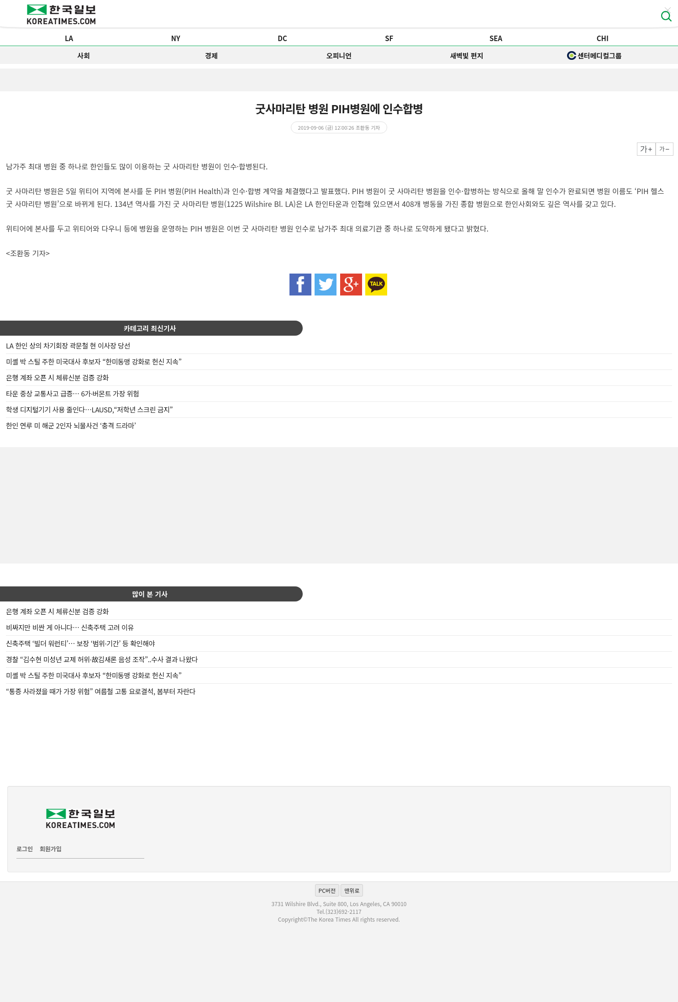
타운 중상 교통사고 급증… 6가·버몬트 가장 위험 (72, 393)
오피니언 (339, 55)
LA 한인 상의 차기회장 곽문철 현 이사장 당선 (68, 345)
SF (389, 38)
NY (175, 38)
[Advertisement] (339, 504)
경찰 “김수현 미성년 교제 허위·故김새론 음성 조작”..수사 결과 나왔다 (102, 659)
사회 (83, 55)
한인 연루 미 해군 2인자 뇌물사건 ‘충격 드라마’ (71, 425)
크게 (646, 149)
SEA (495, 38)
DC (282, 38)
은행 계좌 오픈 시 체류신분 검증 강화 (57, 377)
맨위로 (351, 890)
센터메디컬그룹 (594, 55)
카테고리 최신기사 (150, 328)
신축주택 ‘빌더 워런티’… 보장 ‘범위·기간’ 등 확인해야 (80, 643)
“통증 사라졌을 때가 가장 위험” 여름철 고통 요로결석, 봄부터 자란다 (100, 691)
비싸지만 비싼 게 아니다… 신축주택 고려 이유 (70, 627)
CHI (603, 38)
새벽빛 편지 (467, 55)
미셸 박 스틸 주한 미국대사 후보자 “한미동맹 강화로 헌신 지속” (93, 361)
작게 (664, 149)
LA (69, 38)
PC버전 (327, 890)
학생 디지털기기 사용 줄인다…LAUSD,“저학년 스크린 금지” (89, 409)
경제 (211, 55)
